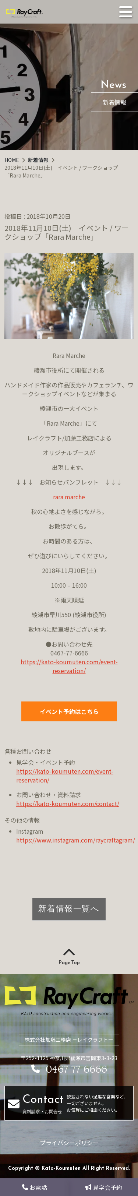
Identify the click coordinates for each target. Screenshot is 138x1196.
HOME (12, 159)
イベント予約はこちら (69, 711)
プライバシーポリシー (69, 1142)
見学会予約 (103, 1187)
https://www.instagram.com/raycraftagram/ (75, 840)
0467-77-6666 (69, 1069)
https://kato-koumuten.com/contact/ (67, 803)
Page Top (69, 957)
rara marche (69, 496)
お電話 (34, 1187)
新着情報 (39, 159)
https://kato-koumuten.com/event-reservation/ (69, 666)
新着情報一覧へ (68, 908)
